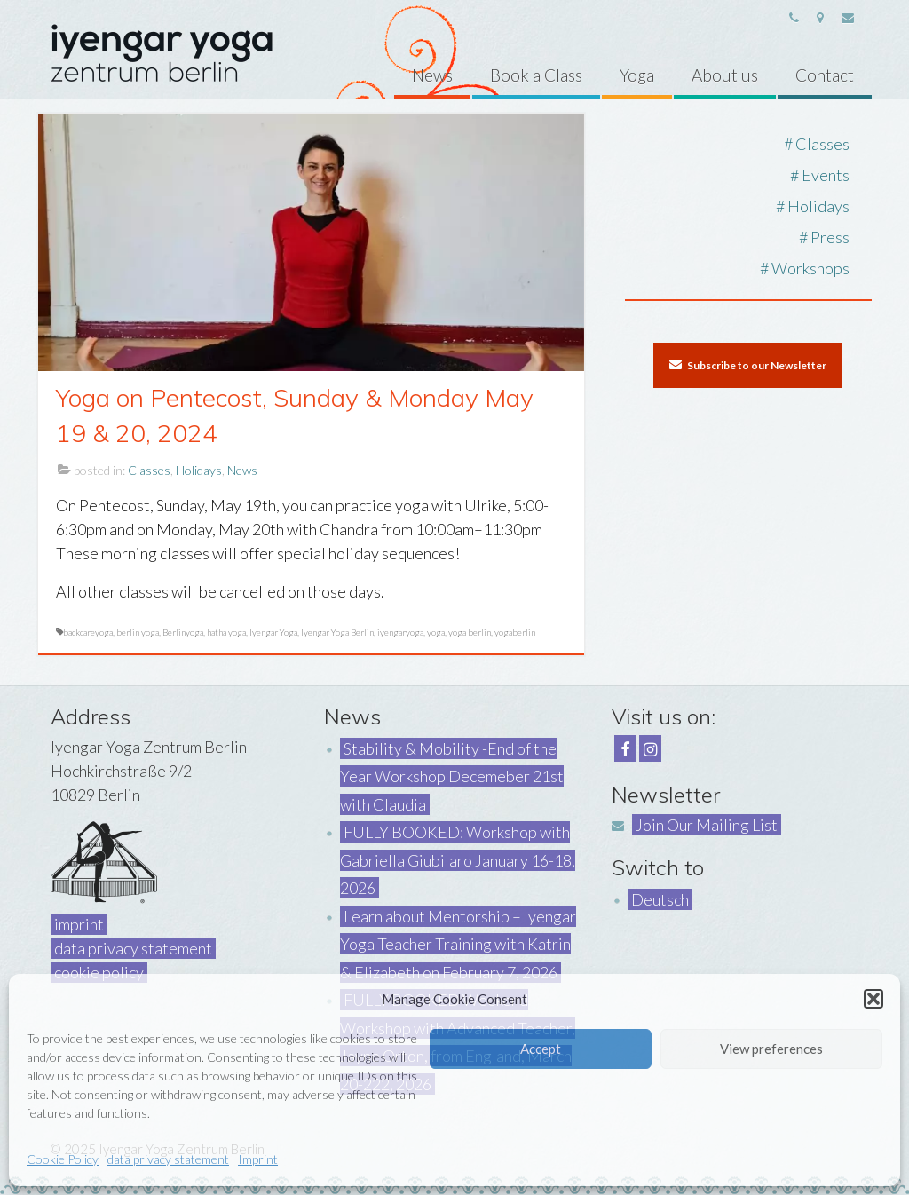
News (242, 470)
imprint (79, 924)
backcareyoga (88, 632)
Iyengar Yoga (273, 632)
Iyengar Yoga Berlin (337, 632)
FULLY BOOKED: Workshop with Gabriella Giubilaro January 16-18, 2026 (457, 860)
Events (826, 175)
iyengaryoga (400, 632)
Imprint (258, 1159)
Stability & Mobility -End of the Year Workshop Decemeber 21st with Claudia (452, 776)
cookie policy (99, 972)
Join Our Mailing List (707, 825)
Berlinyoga (182, 632)
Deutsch (660, 899)
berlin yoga (137, 632)
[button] (873, 999)
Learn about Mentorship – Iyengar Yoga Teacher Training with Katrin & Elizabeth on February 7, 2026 (458, 944)
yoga (436, 632)
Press (830, 237)
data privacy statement (168, 1159)
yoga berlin (469, 632)
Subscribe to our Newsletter (747, 365)
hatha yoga (226, 632)
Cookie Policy (63, 1159)
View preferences (771, 1049)
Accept (540, 1049)
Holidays (199, 470)
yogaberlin (514, 632)
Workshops (810, 268)
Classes (149, 470)
